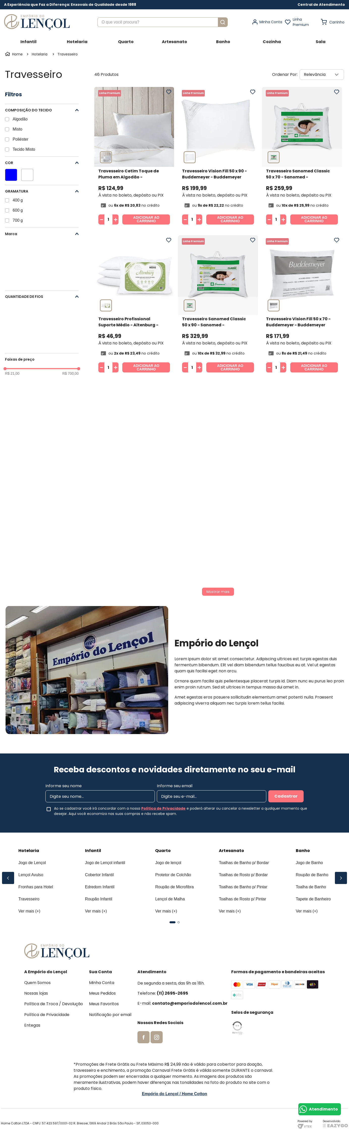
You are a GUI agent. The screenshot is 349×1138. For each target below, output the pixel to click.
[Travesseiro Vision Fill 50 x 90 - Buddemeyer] (218, 157)
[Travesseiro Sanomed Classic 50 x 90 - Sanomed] (218, 305)
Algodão (20, 119)
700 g (18, 220)
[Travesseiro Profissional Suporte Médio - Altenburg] (134, 305)
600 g (18, 210)
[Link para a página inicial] (14, 54)
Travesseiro (67, 54)
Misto (17, 129)
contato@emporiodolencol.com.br (189, 1003)
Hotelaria (39, 54)
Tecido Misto (24, 149)
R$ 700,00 (70, 373)
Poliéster (20, 139)
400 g (18, 200)
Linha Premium (301, 22)
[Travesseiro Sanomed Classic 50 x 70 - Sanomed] (302, 157)
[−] (101, 219)
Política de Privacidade (163, 808)
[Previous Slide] (8, 878)
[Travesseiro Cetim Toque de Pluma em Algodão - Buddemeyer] (134, 157)
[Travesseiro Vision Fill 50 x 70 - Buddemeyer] (302, 305)
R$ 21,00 (12, 373)
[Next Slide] (341, 878)
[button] (321, 4)
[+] (115, 219)
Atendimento (323, 1109)
